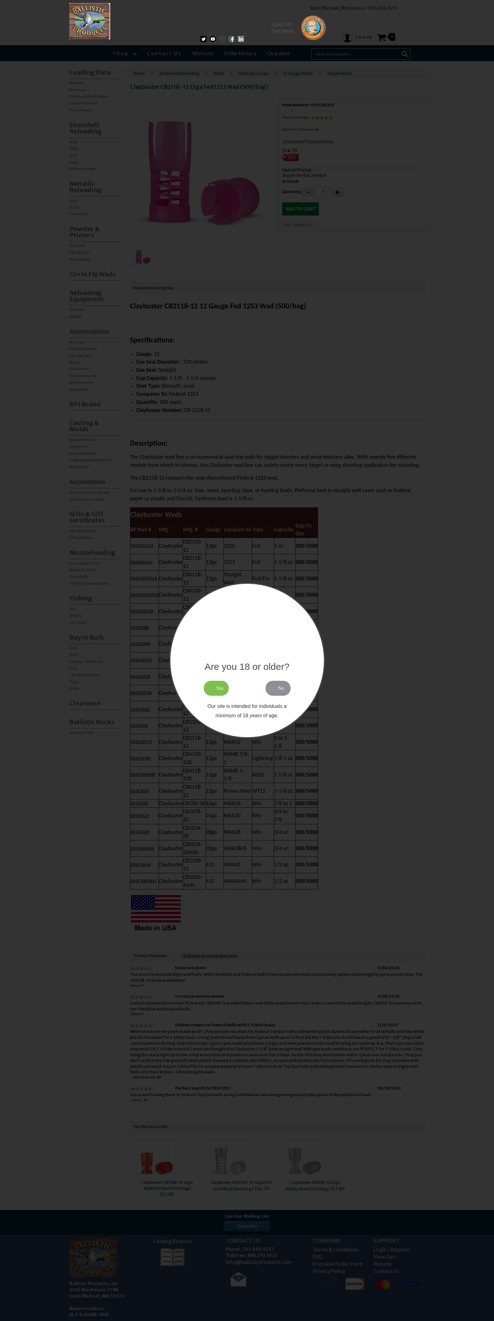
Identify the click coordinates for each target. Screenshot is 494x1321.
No (281, 688)
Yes (219, 688)
